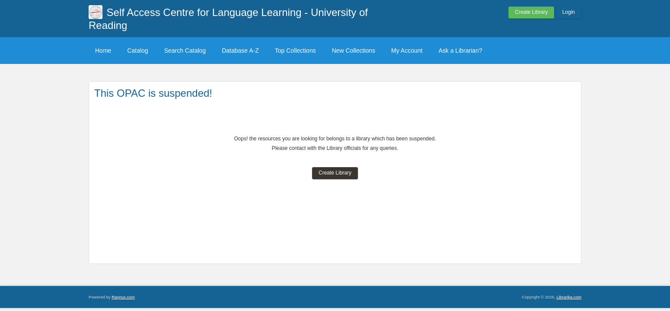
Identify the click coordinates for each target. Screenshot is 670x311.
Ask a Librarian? (460, 50)
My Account (406, 50)
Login (568, 12)
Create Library (531, 12)
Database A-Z (240, 50)
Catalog (137, 50)
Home (103, 50)
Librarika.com (568, 297)
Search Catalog (185, 50)
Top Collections (295, 50)
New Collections (353, 50)
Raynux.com (123, 297)
